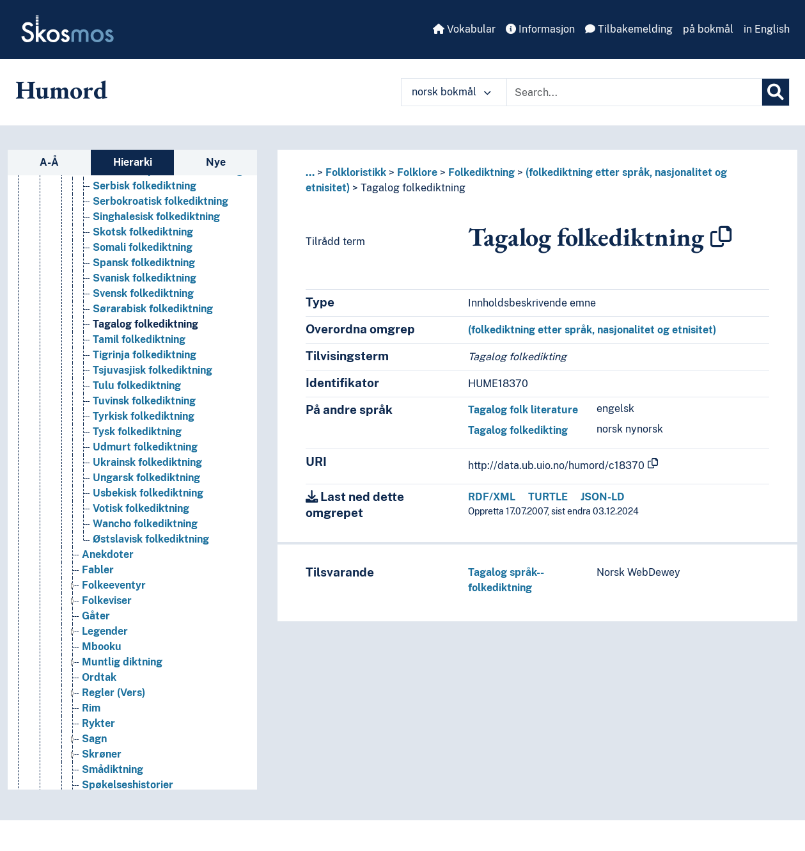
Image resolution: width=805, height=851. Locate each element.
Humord (61, 89)
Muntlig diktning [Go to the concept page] (122, 669)
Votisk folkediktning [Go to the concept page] (141, 515)
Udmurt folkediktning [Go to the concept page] (145, 454)
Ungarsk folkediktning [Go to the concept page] (146, 485)
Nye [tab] (216, 162)
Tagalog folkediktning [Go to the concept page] (145, 331)
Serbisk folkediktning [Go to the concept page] (144, 193)
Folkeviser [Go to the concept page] (107, 607)
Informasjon (540, 29)
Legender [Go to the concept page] (105, 638)
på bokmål (708, 29)
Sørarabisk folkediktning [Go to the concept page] (153, 316)
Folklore (417, 172)
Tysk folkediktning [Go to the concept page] (137, 439)
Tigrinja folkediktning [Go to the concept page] (144, 362)
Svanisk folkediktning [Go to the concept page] (144, 285)
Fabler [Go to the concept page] (98, 577)
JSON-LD (603, 497)
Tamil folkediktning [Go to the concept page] (139, 346)
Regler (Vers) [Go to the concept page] (113, 700)
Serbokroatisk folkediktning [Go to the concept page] (160, 208)
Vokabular (464, 29)
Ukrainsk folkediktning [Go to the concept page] (147, 469)
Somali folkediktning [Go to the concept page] (142, 254)
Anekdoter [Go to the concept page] (108, 561)
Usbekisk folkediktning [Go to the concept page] (148, 500)
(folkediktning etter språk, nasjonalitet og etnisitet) (592, 330)
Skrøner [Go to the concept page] (101, 761)
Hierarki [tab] (132, 162)
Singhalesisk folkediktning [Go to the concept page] (156, 224)
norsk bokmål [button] (451, 92)
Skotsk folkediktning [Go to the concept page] (143, 239)
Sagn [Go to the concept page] (94, 746)
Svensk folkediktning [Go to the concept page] (143, 300)
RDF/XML (491, 497)
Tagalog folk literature (523, 410)
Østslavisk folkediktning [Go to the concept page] (151, 546)
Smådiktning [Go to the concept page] (112, 776)
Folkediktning (481, 172)
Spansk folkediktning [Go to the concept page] (144, 270)
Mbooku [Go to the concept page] (101, 654)
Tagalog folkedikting (518, 430)
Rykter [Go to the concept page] (98, 730)
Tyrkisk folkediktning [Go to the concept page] (143, 423)
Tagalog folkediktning (413, 188)
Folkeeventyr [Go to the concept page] (114, 592)
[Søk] (776, 92)
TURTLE (548, 497)
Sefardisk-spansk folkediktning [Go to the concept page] (168, 177)
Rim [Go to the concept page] (91, 715)
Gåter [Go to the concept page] (96, 623)
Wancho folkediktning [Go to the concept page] (145, 531)
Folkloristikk (355, 172)
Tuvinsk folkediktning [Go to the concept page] (144, 408)
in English (767, 29)
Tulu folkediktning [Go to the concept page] (137, 392)
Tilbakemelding (629, 29)
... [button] (310, 172)
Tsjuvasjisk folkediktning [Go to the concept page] (152, 377)
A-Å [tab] (49, 162)
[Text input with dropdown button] (634, 92)
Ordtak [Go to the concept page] (99, 684)
